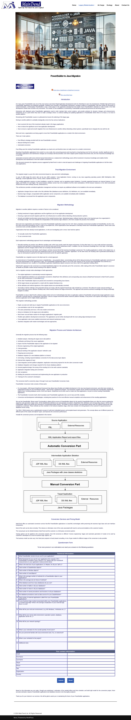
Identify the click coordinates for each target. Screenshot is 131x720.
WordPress (29, 717)
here (42, 278)
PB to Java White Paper (66, 95)
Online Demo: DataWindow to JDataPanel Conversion (66, 90)
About (117, 5)
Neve (15, 717)
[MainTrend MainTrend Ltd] (8, 5)
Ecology (109, 5)
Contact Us (125, 5)
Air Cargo (100, 5)
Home (74, 5)
